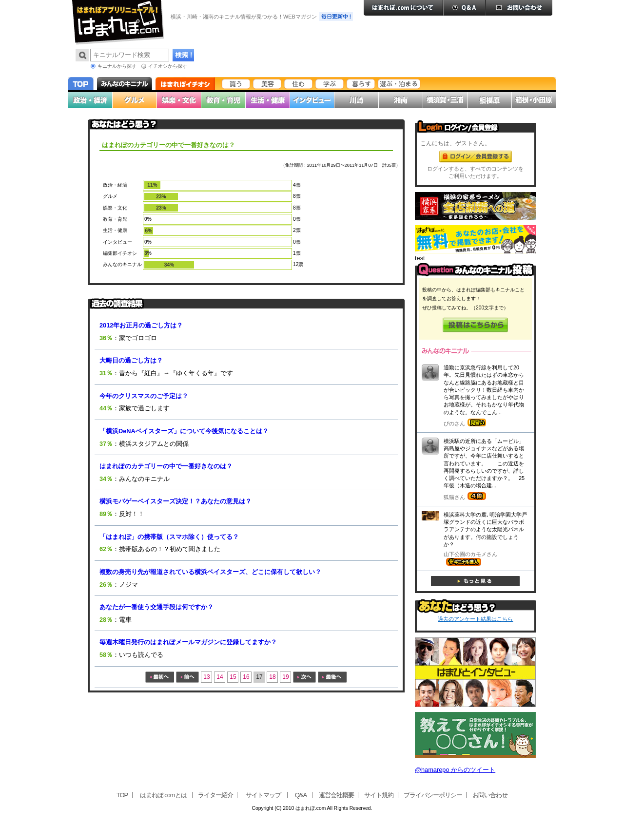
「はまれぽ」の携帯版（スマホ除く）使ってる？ (169, 536)
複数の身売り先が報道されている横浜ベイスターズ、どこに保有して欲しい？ (210, 572)
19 (285, 676)
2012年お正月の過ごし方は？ (141, 325)
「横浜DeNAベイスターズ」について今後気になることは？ (184, 431)
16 (246, 676)
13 (206, 676)
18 (272, 676)
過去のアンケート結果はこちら (475, 619)
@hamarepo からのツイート (455, 769)
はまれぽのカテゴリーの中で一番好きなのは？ (166, 466)
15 (233, 676)
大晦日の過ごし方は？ (131, 360)
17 (259, 676)
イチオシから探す (167, 66)
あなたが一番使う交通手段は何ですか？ (156, 607)
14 (219, 676)
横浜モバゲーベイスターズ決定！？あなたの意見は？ (175, 501)
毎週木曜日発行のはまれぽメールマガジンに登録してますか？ (188, 642)
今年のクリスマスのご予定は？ (143, 396)
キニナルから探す (117, 66)
